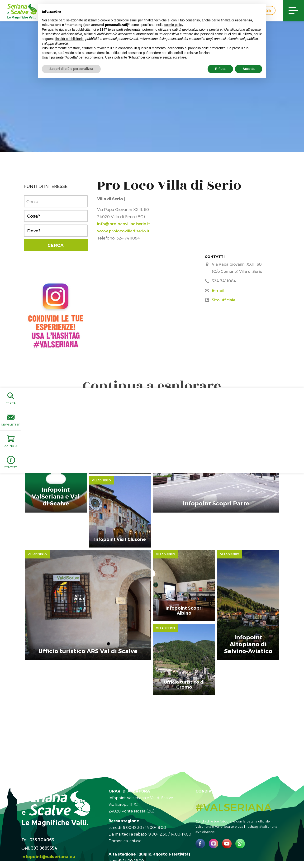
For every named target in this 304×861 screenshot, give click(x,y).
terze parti (115, 29)
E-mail (218, 290)
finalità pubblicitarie (69, 39)
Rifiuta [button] (220, 69)
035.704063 (41, 786)
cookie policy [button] (173, 25)
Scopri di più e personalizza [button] (71, 69)
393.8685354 (44, 795)
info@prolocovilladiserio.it (123, 223)
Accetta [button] (248, 69)
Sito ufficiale (223, 300)
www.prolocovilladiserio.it (123, 230)
